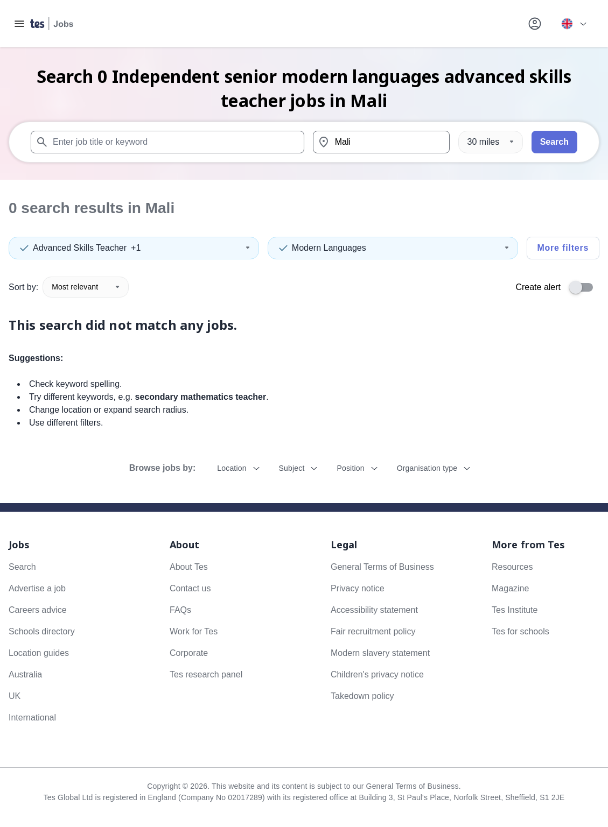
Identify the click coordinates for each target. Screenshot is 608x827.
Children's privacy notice (377, 674)
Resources (512, 566)
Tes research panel (206, 674)
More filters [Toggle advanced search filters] (563, 247)
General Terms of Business (382, 566)
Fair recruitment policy (373, 631)
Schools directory (42, 631)
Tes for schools (520, 631)
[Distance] (490, 142)
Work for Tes (194, 631)
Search (554, 141)
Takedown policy (362, 696)
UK (14, 696)
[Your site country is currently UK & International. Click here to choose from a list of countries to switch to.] (573, 24)
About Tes (189, 566)
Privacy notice (358, 588)
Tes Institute (514, 609)
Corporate (189, 653)
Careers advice (38, 609)
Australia (25, 674)
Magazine (510, 588)
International (32, 717)
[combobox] (167, 142)
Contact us (190, 588)
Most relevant (86, 286)
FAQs (180, 609)
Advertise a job (37, 588)
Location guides (39, 653)
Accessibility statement (374, 609)
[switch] (584, 287)
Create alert (538, 287)
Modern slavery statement (380, 653)
